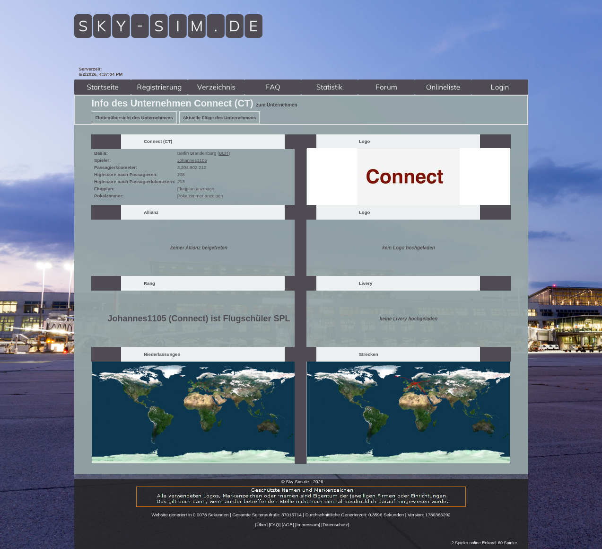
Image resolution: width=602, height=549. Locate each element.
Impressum (308, 524)
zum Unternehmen (276, 104)
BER (223, 153)
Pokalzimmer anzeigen (200, 195)
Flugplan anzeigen (195, 188)
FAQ (274, 524)
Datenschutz (335, 524)
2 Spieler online (465, 542)
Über (261, 524)
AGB (287, 524)
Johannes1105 (192, 160)
